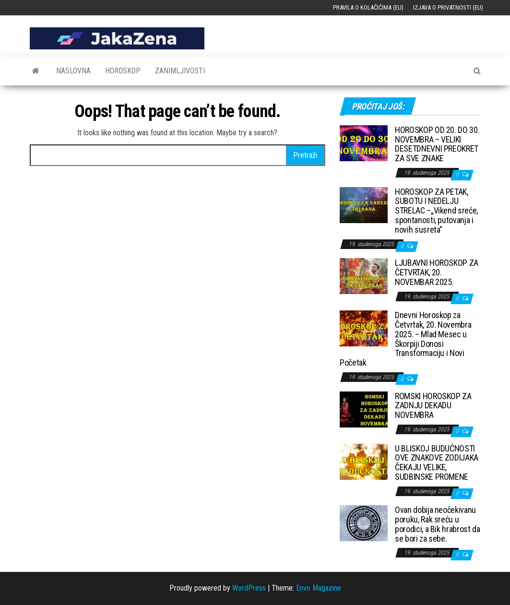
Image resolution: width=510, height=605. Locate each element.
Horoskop (123, 70)
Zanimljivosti (180, 70)
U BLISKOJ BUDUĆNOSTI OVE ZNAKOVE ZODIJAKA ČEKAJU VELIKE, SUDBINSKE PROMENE (436, 462)
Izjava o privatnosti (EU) (448, 7)
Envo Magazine (318, 588)
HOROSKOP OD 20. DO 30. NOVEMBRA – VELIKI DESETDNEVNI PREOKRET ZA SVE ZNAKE (437, 144)
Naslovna (73, 70)
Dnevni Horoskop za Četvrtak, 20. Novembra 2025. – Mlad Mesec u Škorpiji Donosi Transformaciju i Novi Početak (405, 339)
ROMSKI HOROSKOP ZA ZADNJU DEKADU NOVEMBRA (433, 405)
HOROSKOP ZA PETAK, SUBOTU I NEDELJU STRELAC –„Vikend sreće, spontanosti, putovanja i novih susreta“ (436, 211)
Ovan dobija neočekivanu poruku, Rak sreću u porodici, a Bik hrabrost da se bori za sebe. (437, 524)
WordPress (249, 588)
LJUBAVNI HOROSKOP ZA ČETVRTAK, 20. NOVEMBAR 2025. (436, 272)
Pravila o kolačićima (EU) (368, 7)
